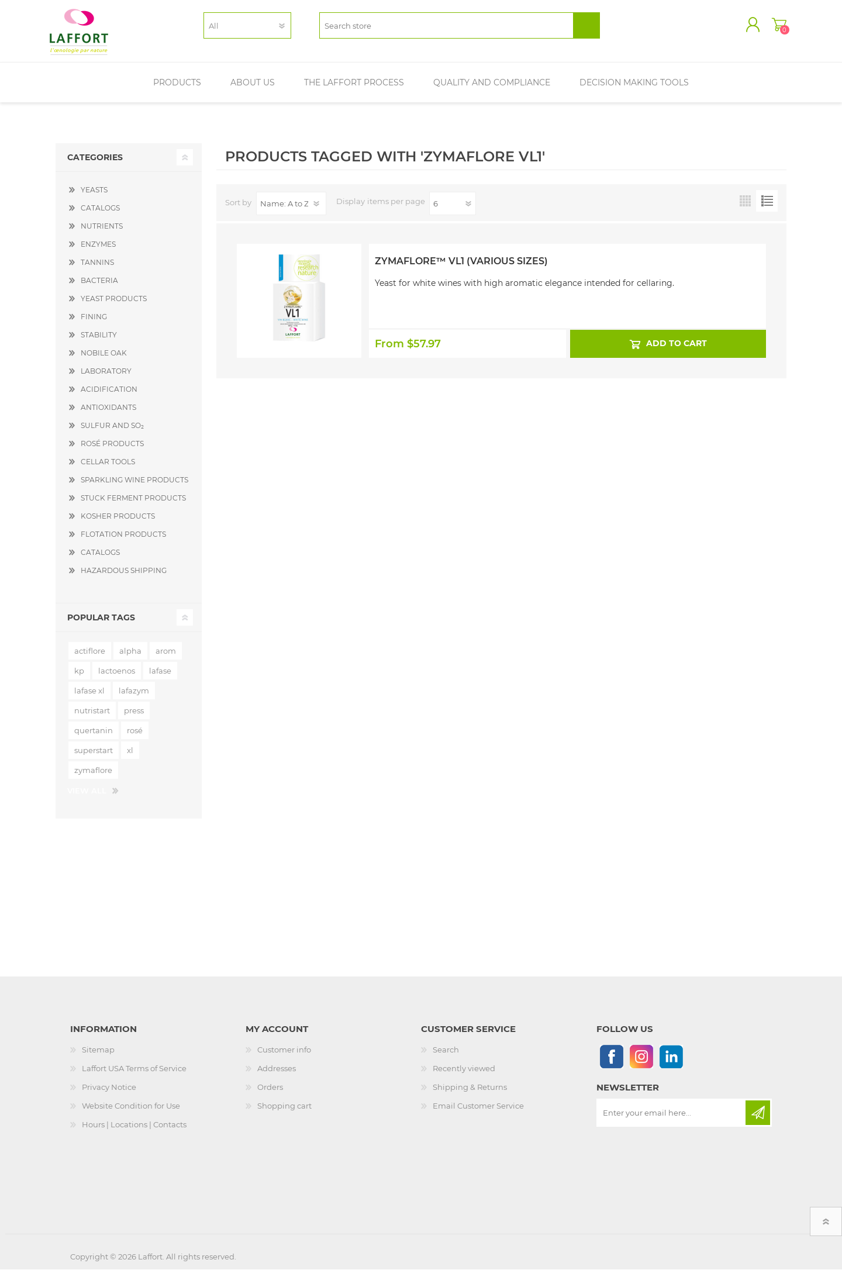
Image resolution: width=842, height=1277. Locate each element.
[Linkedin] (671, 1064)
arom (166, 658)
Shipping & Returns (470, 1094)
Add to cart (676, 351)
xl (130, 757)
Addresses (276, 1076)
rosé (135, 738)
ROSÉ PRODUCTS (112, 451)
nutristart (92, 718)
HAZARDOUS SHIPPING (124, 578)
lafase (160, 678)
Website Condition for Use (131, 1113)
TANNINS (97, 269)
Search (446, 1057)
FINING (94, 324)
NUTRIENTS (102, 233)
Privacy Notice (109, 1094)
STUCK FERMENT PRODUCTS (133, 505)
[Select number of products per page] (452, 211)
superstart (93, 757)
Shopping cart (773, 29)
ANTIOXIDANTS (108, 414)
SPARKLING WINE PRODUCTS (134, 487)
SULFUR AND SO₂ (112, 433)
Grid (745, 208)
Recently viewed (464, 1076)
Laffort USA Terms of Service (134, 1076)
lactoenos (116, 678)
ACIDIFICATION (109, 396)
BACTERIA (99, 288)
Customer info (284, 1057)
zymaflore (93, 777)
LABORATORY (106, 378)
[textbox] (446, 29)
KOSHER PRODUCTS (118, 523)
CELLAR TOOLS (108, 469)
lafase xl (89, 698)
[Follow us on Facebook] (611, 1064)
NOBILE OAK (104, 360)
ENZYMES (98, 251)
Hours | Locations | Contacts (134, 1132)
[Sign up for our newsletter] (672, 1120)
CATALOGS (100, 215)
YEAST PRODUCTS (114, 306)
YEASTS (94, 197)
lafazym (134, 698)
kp (79, 678)
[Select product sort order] (291, 211)
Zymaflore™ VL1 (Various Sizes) (461, 268)
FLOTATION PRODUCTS (123, 541)
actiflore (89, 658)
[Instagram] (641, 1064)
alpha (130, 658)
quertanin (93, 738)
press (134, 718)
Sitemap (98, 1057)
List (767, 208)
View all (86, 798)
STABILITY (99, 342)
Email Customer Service (478, 1113)
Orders (270, 1094)
